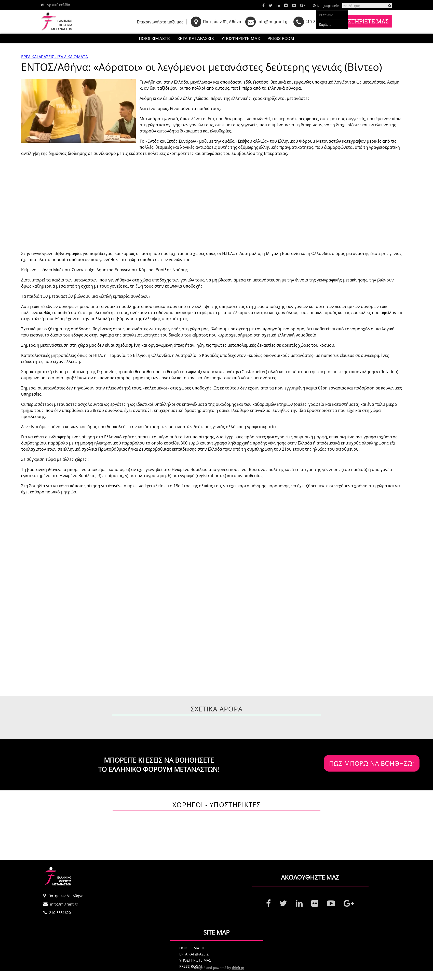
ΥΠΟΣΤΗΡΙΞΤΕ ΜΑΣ (359, 22)
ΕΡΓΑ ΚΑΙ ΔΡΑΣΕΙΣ (195, 40)
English (308, 24)
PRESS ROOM (280, 40)
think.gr (238, 968)
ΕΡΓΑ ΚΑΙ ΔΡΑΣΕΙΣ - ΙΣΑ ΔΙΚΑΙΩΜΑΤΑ (54, 60)
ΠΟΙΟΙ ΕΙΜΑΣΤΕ (154, 40)
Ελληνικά (309, 15)
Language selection (311, 5)
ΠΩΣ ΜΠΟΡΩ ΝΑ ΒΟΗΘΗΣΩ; (340, 767)
